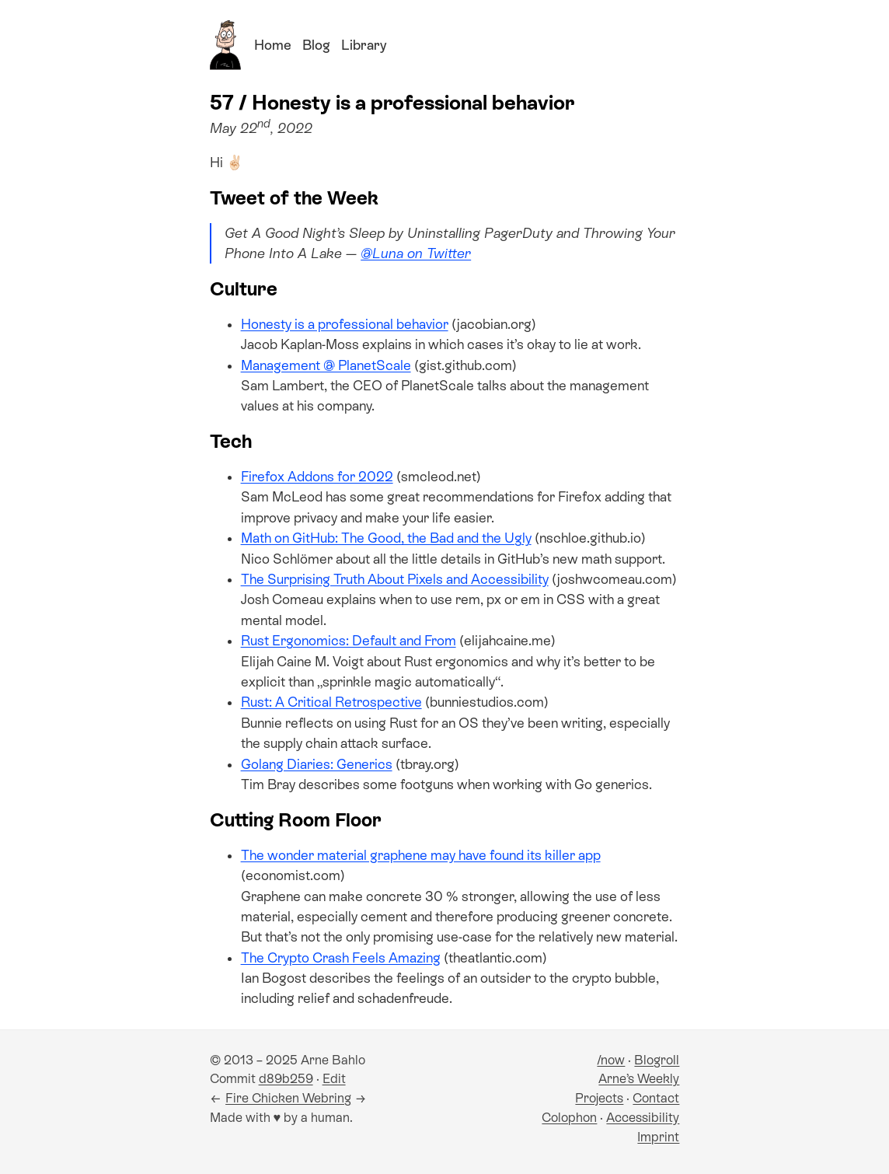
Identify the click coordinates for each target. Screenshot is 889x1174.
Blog (316, 45)
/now (611, 1060)
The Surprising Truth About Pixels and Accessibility (395, 579)
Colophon (569, 1117)
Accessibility (642, 1117)
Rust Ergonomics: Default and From (348, 640)
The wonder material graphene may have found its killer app (421, 855)
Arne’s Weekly (638, 1078)
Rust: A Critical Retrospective (331, 702)
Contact (656, 1098)
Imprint (658, 1137)
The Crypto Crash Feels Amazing (341, 958)
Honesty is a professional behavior (344, 324)
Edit (334, 1078)
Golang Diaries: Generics (316, 764)
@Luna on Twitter (416, 253)
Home (272, 45)
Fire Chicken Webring (288, 1098)
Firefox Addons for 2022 (317, 476)
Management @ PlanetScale (326, 365)
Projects (599, 1098)
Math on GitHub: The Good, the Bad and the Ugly (386, 538)
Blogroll (656, 1060)
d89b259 (286, 1078)
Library (363, 45)
